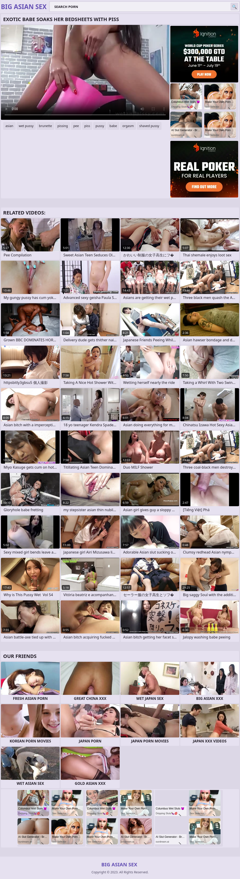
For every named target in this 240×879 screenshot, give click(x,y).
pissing (62, 126)
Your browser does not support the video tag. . (85, 72)
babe (113, 126)
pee (76, 126)
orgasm (128, 126)
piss (87, 126)
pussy (99, 126)
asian (9, 126)
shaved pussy (149, 126)
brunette (45, 126)
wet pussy (26, 126)
